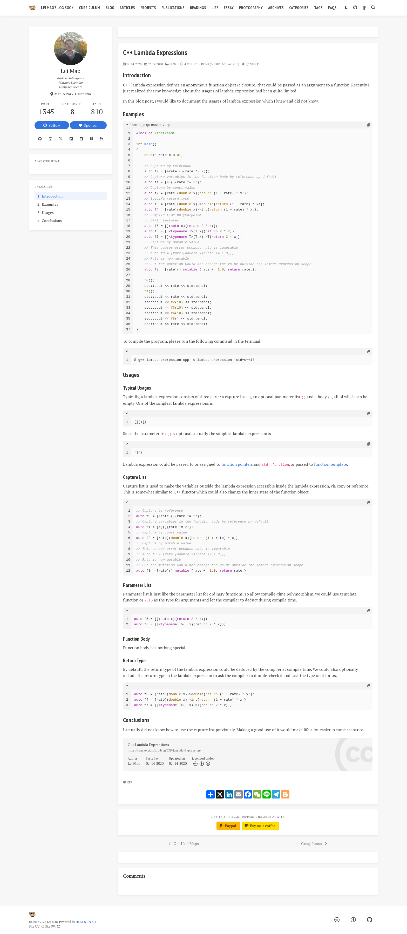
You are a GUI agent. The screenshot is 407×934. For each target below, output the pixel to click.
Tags (318, 7)
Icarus (91, 922)
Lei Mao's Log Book (57, 7)
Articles (127, 7)
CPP (130, 782)
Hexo (79, 922)
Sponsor (88, 125)
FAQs (332, 7)
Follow (51, 125)
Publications (173, 7)
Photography (251, 7)
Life (215, 7)
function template (330, 464)
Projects (148, 7)
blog (173, 64)
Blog (110, 7)
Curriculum (89, 7)
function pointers (237, 464)
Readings (198, 7)
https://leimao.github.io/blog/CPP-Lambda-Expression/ (164, 750)
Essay (229, 7)
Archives (276, 7)
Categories (299, 7)
